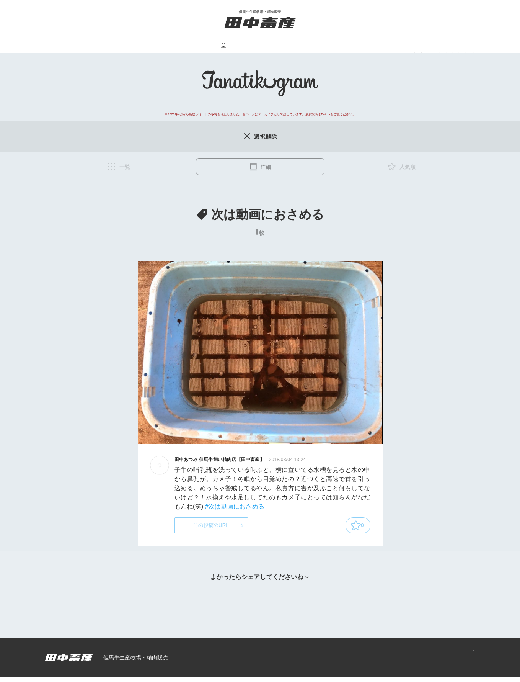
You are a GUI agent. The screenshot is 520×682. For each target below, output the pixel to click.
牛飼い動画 (298, 45)
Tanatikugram (239, 45)
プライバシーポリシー (440, 662)
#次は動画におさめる (234, 508)
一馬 (342, 45)
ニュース (424, 45)
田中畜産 (96, 45)
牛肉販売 (185, 45)
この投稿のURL (211, 528)
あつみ (379, 45)
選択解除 (260, 136)
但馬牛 (140, 45)
